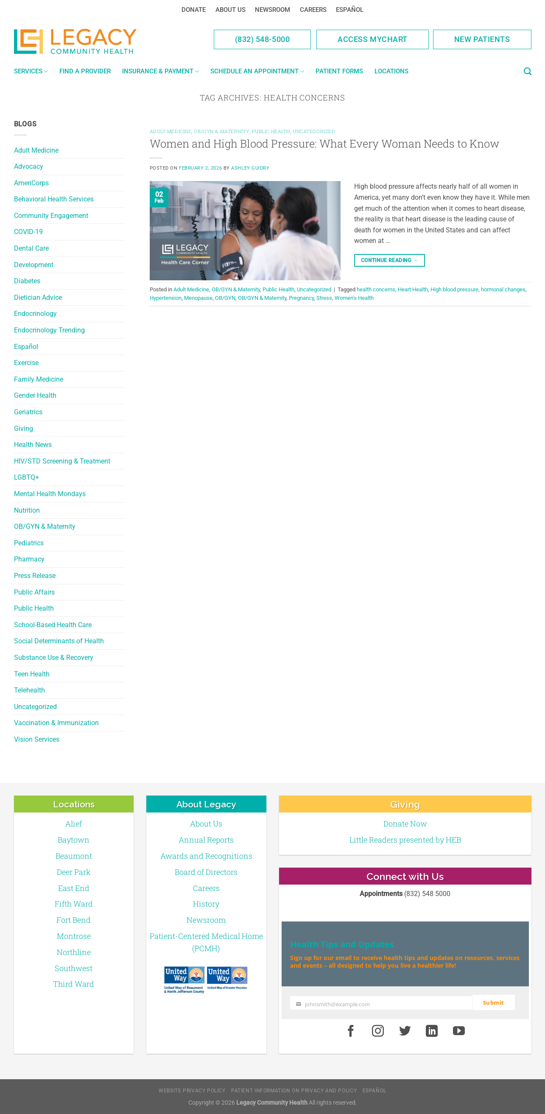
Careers (313, 10)
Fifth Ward (74, 904)
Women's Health (354, 298)
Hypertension (166, 298)
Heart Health (413, 289)
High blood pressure (454, 289)
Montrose (74, 936)
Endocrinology (35, 314)
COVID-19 (28, 232)
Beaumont (74, 856)
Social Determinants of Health (59, 641)
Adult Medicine (36, 150)
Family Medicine (38, 379)
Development (33, 265)
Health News (33, 445)
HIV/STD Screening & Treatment (62, 461)
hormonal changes (503, 289)
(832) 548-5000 (262, 39)
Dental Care (31, 248)
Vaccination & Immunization (56, 723)
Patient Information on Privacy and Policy (294, 1090)
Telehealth (29, 690)
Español (349, 10)
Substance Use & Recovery (53, 657)
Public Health (34, 608)
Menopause (198, 298)
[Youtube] (459, 1031)
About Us (230, 10)
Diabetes (27, 281)
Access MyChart (373, 39)
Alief (73, 823)
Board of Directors (206, 872)
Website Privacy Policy (192, 1090)
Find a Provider (85, 71)
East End (73, 888)
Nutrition (27, 510)
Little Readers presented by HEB (405, 840)
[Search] (527, 72)
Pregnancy (301, 298)
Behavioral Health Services (54, 199)
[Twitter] (405, 1031)
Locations (391, 71)
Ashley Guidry (250, 168)
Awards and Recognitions (206, 856)
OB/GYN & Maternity (44, 526)
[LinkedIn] (432, 1031)
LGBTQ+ (26, 477)
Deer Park (74, 872)
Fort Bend (73, 920)
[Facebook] (350, 1031)
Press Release (35, 576)
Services (31, 71)
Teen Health (32, 674)
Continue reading (389, 261)
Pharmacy (29, 559)
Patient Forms (339, 71)
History (206, 904)
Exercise (26, 363)
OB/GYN (225, 298)
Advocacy (28, 166)
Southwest (73, 968)
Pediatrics (29, 543)
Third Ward (73, 984)
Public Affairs (34, 592)
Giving (23, 428)
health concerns (376, 289)
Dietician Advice (38, 297)
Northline (74, 952)
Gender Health (35, 395)
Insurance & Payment (160, 71)
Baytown (73, 840)
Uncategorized (35, 707)
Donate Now (405, 823)
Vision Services (36, 739)
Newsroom (272, 10)
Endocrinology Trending (49, 330)
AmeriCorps (31, 183)
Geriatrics (28, 412)
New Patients (482, 39)
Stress (324, 298)
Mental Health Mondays (50, 494)
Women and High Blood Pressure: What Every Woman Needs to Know (325, 143)
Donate (194, 10)
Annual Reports (206, 840)
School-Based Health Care (53, 625)
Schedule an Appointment (257, 71)
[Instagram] (378, 1031)
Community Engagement (51, 216)
